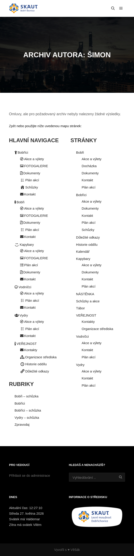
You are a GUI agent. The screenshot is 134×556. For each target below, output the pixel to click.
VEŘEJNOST (26, 344)
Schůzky (29, 187)
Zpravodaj (22, 424)
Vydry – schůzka (27, 417)
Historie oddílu (33, 364)
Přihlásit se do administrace (29, 475)
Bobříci (21, 152)
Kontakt (28, 194)
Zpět (12, 126)
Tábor (80, 308)
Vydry (21, 315)
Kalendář (82, 251)
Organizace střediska (38, 357)
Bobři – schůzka (26, 396)
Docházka (89, 166)
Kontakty (28, 350)
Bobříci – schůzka (28, 410)
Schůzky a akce (88, 301)
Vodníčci (23, 287)
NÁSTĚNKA (85, 294)
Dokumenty (30, 173)
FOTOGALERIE (34, 166)
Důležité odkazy (34, 371)
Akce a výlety (32, 159)
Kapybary (24, 244)
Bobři (19, 202)
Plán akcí (29, 180)
